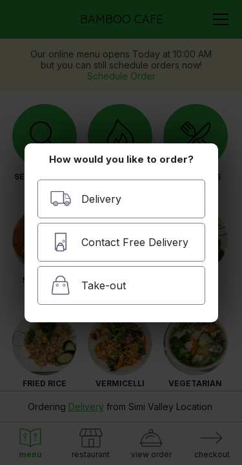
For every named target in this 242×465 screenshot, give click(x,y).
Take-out (88, 285)
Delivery (85, 199)
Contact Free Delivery (119, 242)
